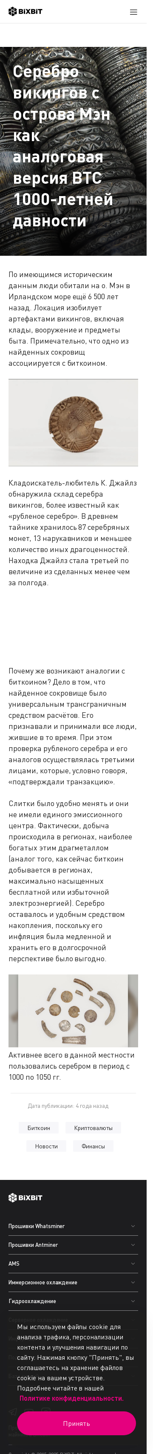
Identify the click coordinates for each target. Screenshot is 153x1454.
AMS (14, 1263)
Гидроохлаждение (32, 1301)
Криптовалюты (93, 1127)
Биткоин (38, 1127)
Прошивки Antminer (33, 1244)
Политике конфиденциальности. (72, 1398)
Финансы (93, 1146)
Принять (76, 1423)
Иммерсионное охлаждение (42, 1282)
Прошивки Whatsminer (36, 1226)
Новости (46, 1146)
